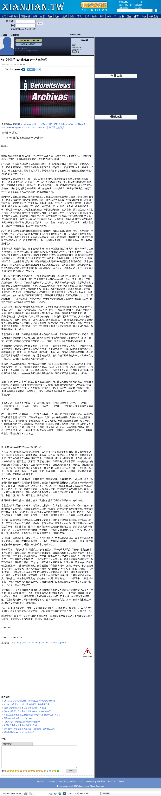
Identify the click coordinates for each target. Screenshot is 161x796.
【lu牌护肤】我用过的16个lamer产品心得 (22, 722)
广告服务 (51, 781)
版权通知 (101, 781)
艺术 (87, 16)
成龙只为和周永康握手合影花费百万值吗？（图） (25, 708)
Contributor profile (22, 51)
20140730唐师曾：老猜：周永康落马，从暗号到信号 (27, 704)
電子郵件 (20, 21)
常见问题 (62, 781)
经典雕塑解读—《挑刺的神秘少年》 (19, 732)
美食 (50, 16)
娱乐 (64, 16)
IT (115, 16)
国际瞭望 (25, 16)
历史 (129, 16)
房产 (102, 16)
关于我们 (41, 781)
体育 (136, 16)
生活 (35, 16)
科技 (144, 16)
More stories (34, 51)
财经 (94, 16)
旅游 (72, 16)
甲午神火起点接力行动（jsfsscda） (19, 718)
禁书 (121, 16)
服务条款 (90, 781)
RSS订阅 (112, 781)
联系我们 (73, 781)
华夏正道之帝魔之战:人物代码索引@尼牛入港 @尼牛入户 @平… (32, 715)
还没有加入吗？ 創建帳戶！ (24, 29)
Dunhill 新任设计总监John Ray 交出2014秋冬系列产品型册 (29, 701)
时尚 (57, 16)
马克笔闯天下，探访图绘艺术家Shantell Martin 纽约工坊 (28, 711)
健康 (42, 16)
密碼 (22, 25)
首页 (5, 35)
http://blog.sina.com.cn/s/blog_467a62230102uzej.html (39, 642)
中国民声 (13, 16)
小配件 (121, 781)
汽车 (109, 16)
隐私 (81, 781)
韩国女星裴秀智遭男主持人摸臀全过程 (20, 725)
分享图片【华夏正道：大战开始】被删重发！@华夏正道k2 (29, 729)
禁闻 (4, 16)
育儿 (79, 16)
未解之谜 (153, 16)
